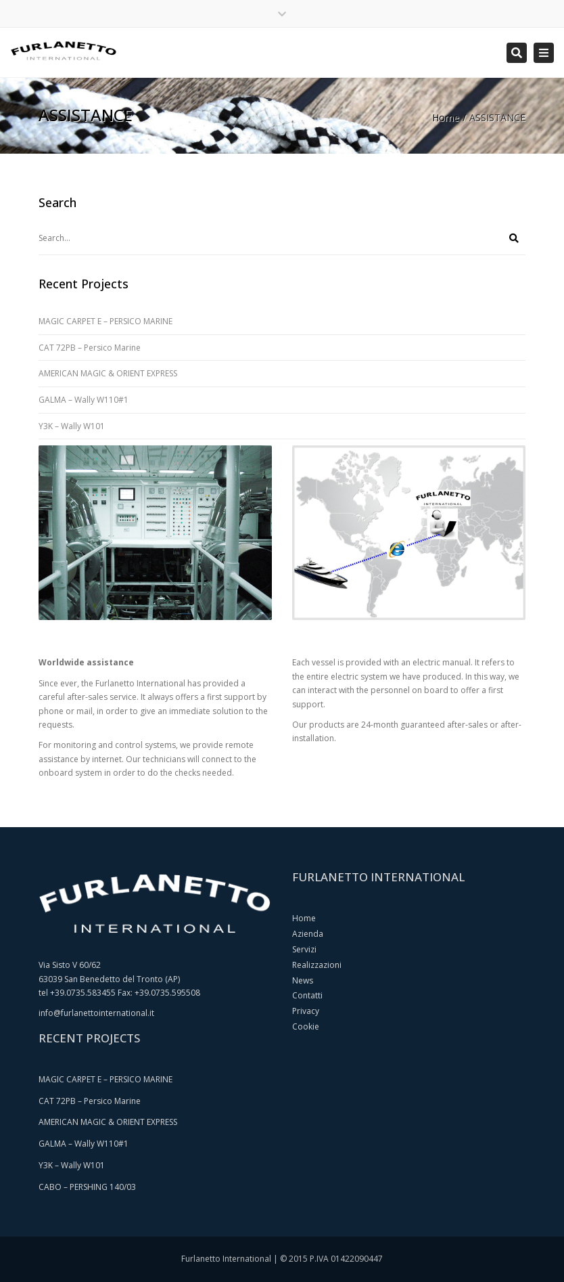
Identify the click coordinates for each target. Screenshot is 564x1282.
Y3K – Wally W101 (72, 426)
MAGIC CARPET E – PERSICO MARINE (105, 321)
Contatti (307, 995)
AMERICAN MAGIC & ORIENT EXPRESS (108, 373)
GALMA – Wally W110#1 (83, 399)
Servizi (304, 949)
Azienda (307, 934)
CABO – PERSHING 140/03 (87, 1187)
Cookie (305, 1026)
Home (445, 117)
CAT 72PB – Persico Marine (90, 347)
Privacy (305, 1011)
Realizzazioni (317, 965)
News (302, 980)
